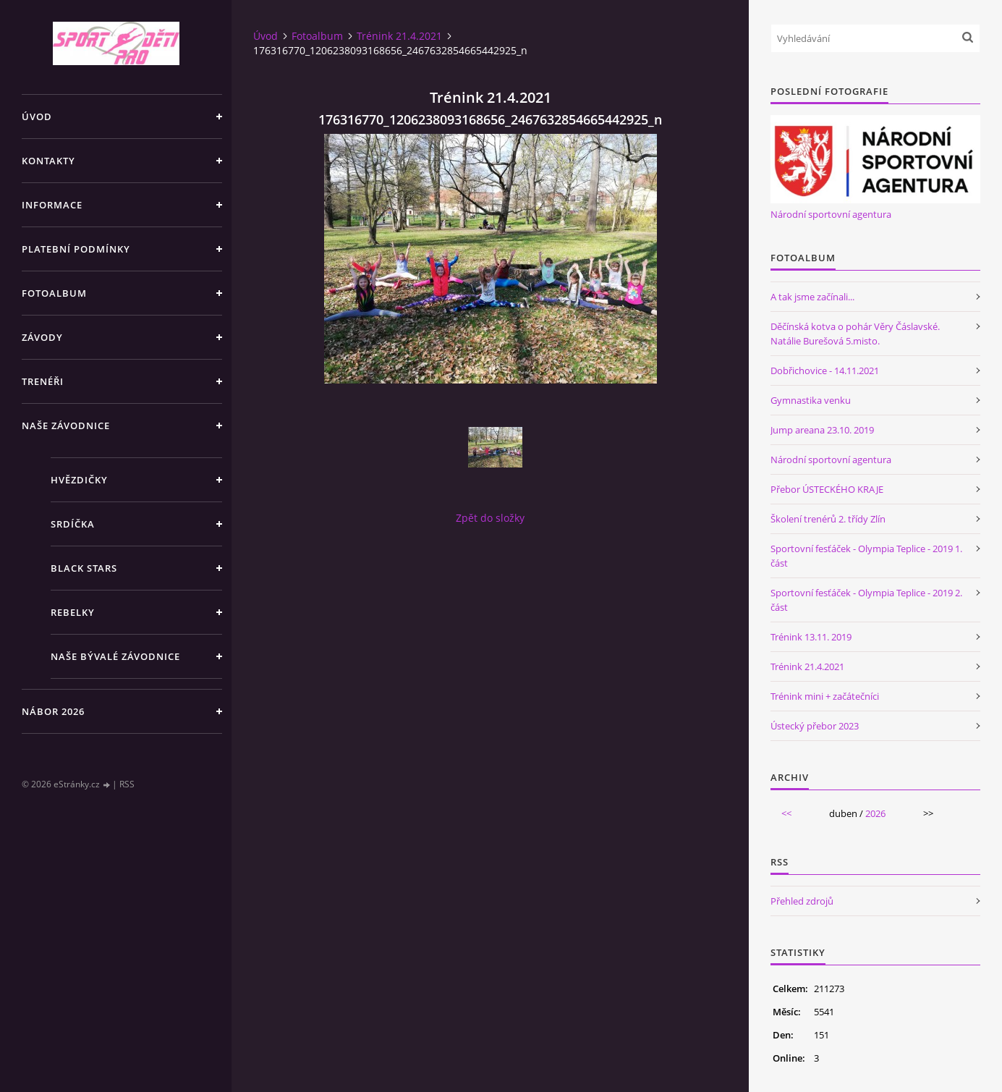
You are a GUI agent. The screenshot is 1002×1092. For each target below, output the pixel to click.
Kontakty (48, 160)
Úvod (37, 116)
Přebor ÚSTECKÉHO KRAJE (826, 489)
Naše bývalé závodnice (115, 656)
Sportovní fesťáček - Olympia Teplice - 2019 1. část (866, 556)
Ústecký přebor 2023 (814, 725)
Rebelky (73, 612)
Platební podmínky (76, 248)
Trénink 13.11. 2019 (811, 636)
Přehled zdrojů (801, 900)
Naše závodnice (66, 425)
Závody (42, 337)
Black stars (84, 568)
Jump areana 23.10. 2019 (822, 429)
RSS (127, 784)
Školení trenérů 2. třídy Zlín (828, 518)
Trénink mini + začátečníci (824, 696)
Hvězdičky (79, 479)
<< (786, 813)
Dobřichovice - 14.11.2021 (824, 370)
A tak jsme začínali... (812, 296)
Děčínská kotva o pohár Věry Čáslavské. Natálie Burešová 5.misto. (855, 333)
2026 (875, 813)
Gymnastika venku (810, 400)
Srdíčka (73, 523)
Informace (52, 204)
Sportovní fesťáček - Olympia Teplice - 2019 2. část (866, 600)
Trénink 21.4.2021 (399, 36)
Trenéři (43, 381)
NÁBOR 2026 (53, 711)
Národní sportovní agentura (830, 214)
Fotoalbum (54, 293)
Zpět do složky (490, 518)
